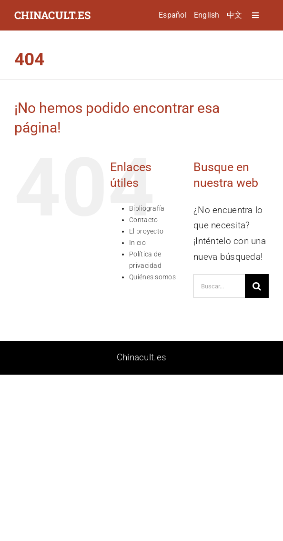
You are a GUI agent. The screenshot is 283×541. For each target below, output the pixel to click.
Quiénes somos (152, 277)
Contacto (143, 220)
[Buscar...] (219, 286)
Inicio (137, 242)
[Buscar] (257, 286)
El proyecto (146, 231)
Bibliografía (146, 208)
